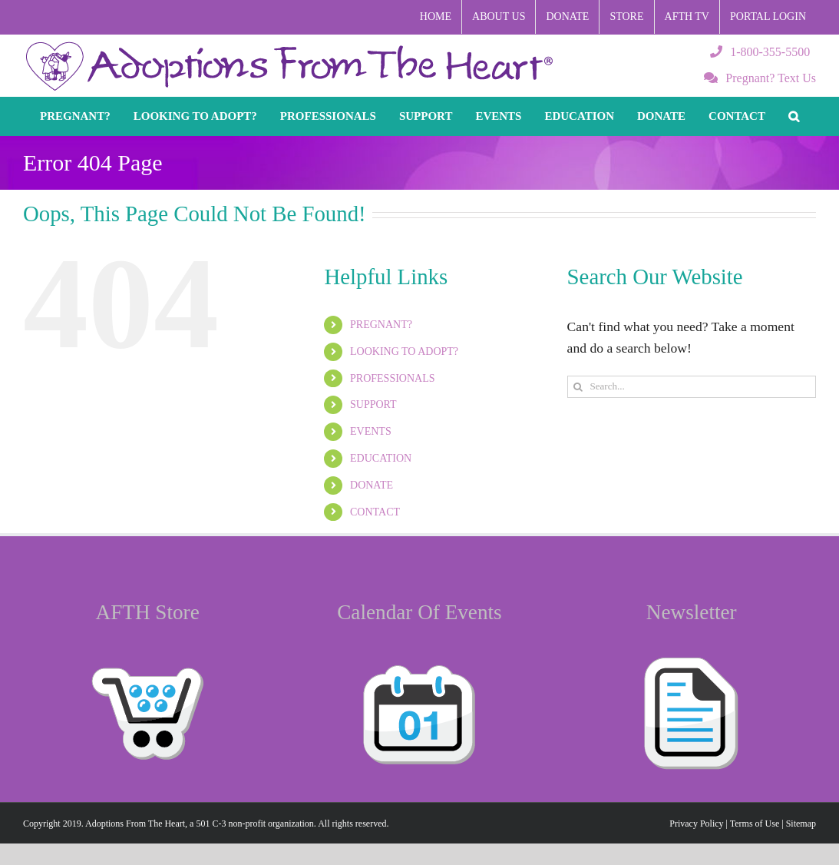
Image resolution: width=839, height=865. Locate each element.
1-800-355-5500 (760, 51)
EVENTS (370, 431)
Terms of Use (754, 823)
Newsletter (691, 612)
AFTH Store (148, 612)
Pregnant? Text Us (760, 78)
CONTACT (375, 512)
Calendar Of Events (419, 612)
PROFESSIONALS (392, 378)
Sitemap (801, 823)
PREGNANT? (381, 324)
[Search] (578, 387)
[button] (794, 116)
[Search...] (691, 387)
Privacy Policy (696, 823)
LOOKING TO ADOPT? (404, 351)
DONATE (371, 485)
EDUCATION (380, 458)
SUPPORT (373, 404)
